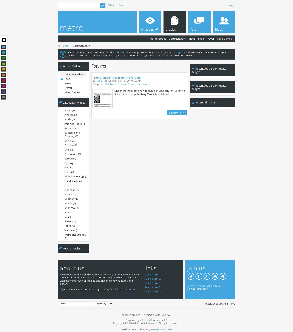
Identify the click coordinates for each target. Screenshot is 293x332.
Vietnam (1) (70, 230)
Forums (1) (70, 167)
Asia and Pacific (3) (74, 123)
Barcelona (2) (71, 128)
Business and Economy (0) (72, 134)
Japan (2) (69, 185)
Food (201, 38)
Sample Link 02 (152, 278)
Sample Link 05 (152, 291)
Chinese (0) (70, 145)
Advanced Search (117, 5)
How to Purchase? (197, 288)
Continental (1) (72, 154)
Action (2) (69, 110)
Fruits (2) (69, 172)
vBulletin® (146, 320)
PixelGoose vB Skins (217, 303)
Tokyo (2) (69, 225)
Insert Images (143, 84)
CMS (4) (68, 149)
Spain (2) (69, 212)
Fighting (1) (70, 163)
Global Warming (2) (75, 176)
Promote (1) (70, 194)
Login (232, 5)
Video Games (224, 38)
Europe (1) (70, 158)
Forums (131, 84)
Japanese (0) (71, 190)
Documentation (177, 38)
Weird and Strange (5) (75, 236)
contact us (128, 289)
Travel (210, 38)
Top (233, 303)
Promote (122, 84)
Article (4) (69, 119)
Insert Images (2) (73, 181)
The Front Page (157, 38)
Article (113, 84)
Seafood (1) (71, 199)
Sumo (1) (69, 216)
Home (64, 45)
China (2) (69, 140)
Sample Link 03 (152, 283)
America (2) (70, 115)
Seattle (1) (70, 203)
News (192, 38)
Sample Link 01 (152, 274)
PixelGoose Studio (161, 329)
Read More (176, 112)
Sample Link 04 (152, 287)
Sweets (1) (70, 221)
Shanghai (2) (71, 208)
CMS (106, 84)
